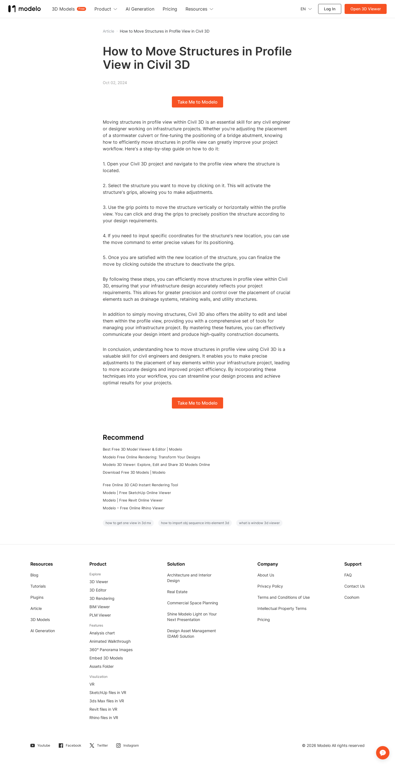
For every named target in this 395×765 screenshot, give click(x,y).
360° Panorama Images (111, 649)
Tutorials (38, 586)
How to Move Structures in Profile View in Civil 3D (164, 31)
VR (91, 684)
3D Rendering (101, 598)
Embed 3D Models (106, 658)
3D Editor (97, 590)
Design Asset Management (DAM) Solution (191, 633)
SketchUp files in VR (107, 692)
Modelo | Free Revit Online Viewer (133, 500)
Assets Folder (101, 666)
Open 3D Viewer (365, 8)
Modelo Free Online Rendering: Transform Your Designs (151, 457)
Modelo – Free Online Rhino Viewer (134, 508)
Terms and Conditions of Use (283, 597)
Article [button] (108, 31)
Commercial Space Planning (192, 602)
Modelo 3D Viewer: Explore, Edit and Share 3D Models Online (156, 464)
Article (36, 608)
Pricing (263, 619)
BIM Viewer (99, 606)
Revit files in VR (103, 709)
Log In (329, 8)
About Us (265, 575)
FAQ (348, 575)
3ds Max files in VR (106, 700)
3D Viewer (98, 581)
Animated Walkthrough (110, 641)
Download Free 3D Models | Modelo (134, 472)
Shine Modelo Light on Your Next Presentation (192, 617)
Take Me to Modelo (197, 102)
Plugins (36, 597)
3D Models (40, 619)
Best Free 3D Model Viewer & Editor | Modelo (142, 449)
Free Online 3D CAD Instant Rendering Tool (140, 485)
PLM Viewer (100, 615)
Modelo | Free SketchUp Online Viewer (137, 492)
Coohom (351, 597)
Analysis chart (102, 632)
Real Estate (177, 591)
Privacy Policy (270, 586)
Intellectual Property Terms (281, 608)
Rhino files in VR (103, 717)
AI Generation (42, 630)
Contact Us (354, 586)
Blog (34, 575)
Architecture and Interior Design (189, 578)
